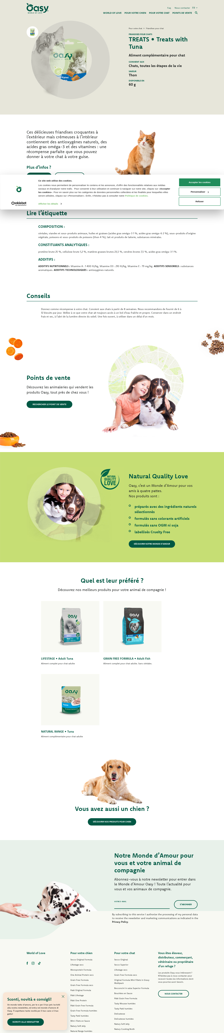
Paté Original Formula (80, 924)
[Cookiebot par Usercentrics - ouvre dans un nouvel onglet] (19, 29)
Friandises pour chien (80, 970)
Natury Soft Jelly (78, 960)
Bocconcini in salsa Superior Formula (131, 922)
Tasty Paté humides (79, 950)
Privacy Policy (120, 856)
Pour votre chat (124, 887)
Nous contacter (75, 176)
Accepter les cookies (199, 7)
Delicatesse (119, 948)
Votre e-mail (120, 836)
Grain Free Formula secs (81, 919)
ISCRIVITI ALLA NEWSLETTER (27, 1021)
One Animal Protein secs (82, 909)
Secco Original (121, 894)
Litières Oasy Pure (122, 984)
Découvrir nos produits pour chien (112, 756)
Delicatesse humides (124, 953)
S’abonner (186, 838)
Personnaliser (200, 17)
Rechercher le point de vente (49, 404)
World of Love (36, 887)
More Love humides (123, 973)
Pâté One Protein (78, 935)
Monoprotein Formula (80, 904)
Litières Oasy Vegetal (124, 989)
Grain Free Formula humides (83, 945)
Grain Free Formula (79, 914)
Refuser (200, 27)
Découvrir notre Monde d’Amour (154, 544)
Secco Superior (121, 899)
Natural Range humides (81, 965)
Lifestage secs (76, 899)
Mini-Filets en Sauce (80, 955)
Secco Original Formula (81, 894)
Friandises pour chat (123, 979)
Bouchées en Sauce (123, 927)
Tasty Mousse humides (124, 938)
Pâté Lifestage (77, 930)
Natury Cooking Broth (124, 963)
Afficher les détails (48, 29)
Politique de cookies (136, 21)
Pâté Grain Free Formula (81, 940)
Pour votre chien (81, 887)
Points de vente (42, 176)
